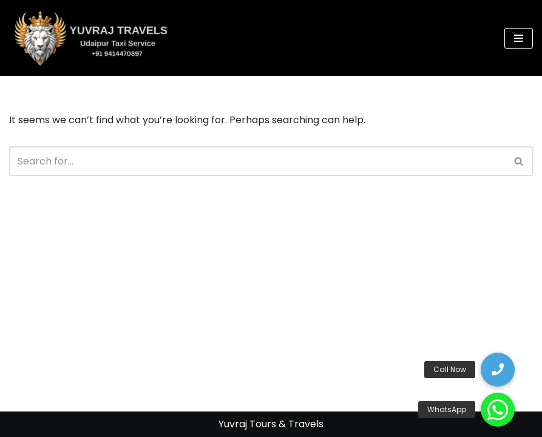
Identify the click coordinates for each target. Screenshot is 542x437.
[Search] (257, 161)
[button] (498, 410)
